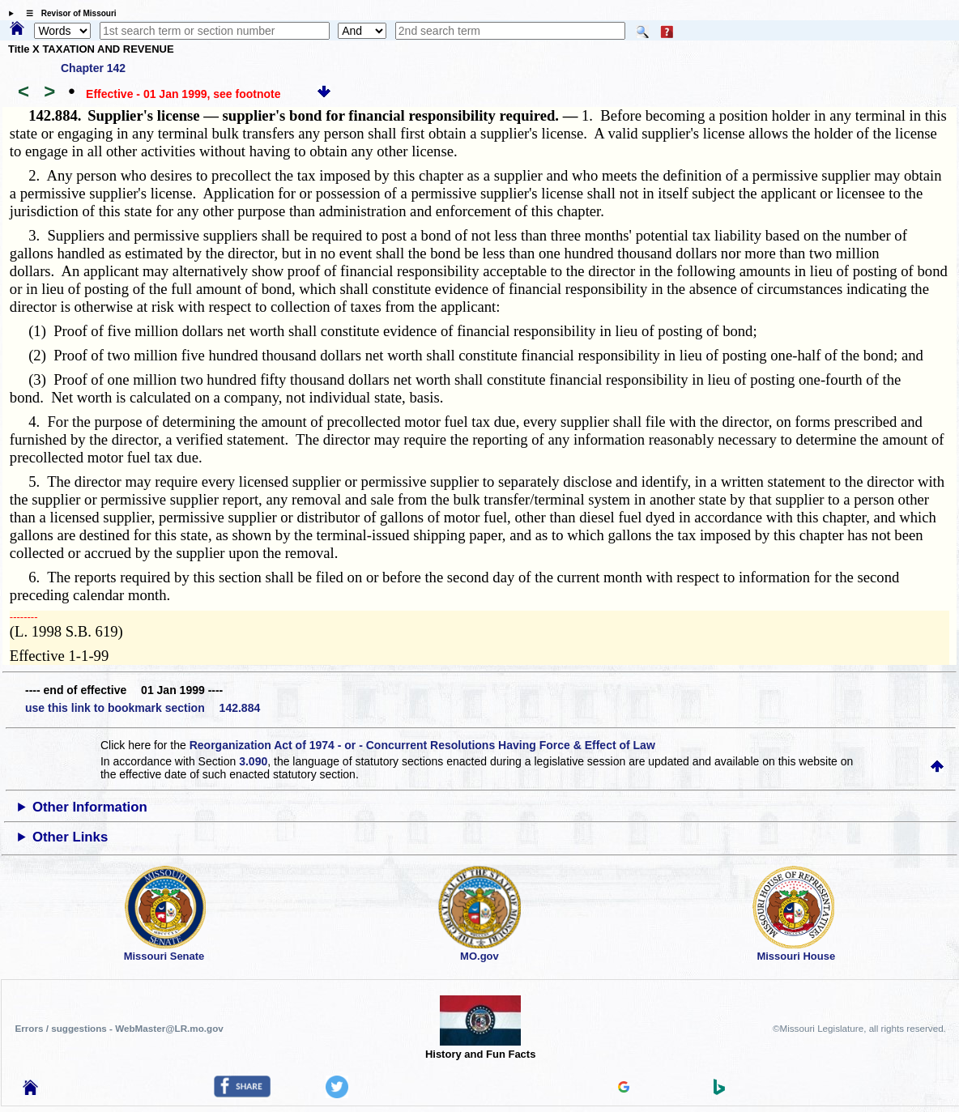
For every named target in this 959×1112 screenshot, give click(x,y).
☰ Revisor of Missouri (67, 13)
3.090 (253, 761)
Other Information (89, 807)
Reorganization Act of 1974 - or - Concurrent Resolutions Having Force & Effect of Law (422, 745)
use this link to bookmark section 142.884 (142, 707)
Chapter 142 (93, 68)
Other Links (70, 837)
